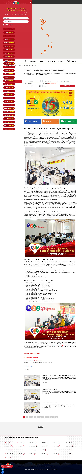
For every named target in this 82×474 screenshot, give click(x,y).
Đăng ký (36, 469)
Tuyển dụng (27, 469)
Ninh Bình (21, 446)
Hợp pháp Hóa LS (52, 61)
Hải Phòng (33, 442)
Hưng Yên (21, 442)
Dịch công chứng (33, 61)
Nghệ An (21, 449)
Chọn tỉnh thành (9, 25)
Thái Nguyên (33, 446)
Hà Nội (8, 442)
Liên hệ (32, 469)
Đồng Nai (9, 457)
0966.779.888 (34, 466)
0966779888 (40, 466)
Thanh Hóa (9, 449)
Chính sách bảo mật (53, 469)
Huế (44, 449)
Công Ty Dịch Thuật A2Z (29, 202)
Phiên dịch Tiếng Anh (31, 301)
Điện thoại (49, 83)
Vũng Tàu (45, 453)
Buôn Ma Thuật (10, 453)
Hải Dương (69, 442)
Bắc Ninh (57, 442)
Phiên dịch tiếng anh (36, 362)
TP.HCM (33, 453)
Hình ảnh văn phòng (71, 61)
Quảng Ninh (45, 442)
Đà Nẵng (57, 449)
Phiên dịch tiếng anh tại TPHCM (49, 403)
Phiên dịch (42, 61)
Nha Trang (21, 453)
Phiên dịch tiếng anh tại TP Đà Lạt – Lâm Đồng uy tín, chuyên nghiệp (58, 375)
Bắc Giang (57, 446)
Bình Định (69, 449)
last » (56, 417)
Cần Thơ (56, 453)
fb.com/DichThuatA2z (22, 463)
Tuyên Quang (69, 446)
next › (52, 417)
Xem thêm (45, 382)
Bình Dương (69, 453)
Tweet (26, 369)
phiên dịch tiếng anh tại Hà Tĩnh (46, 362)
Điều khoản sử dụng (44, 469)
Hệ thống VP (61, 61)
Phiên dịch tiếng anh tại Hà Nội (49, 389)
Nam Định (9, 446)
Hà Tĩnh (32, 449)
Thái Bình (45, 446)
